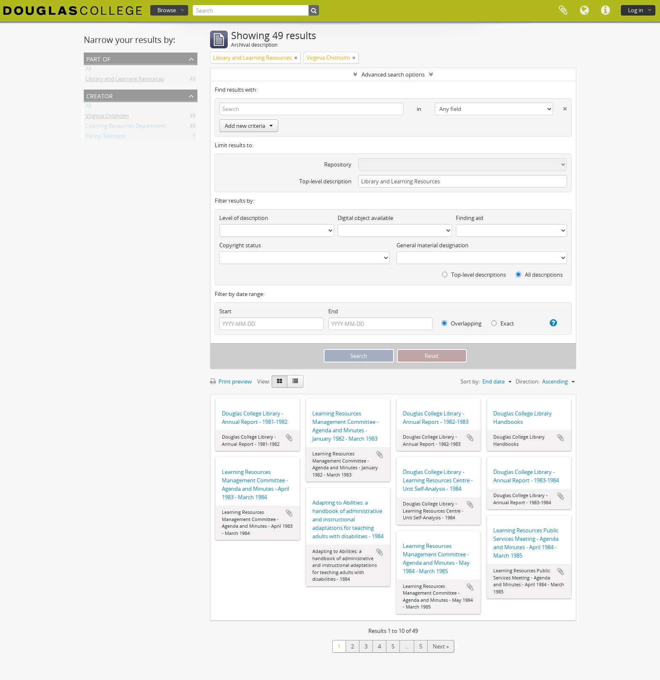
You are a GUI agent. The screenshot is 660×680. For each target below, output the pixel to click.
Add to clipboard (289, 438)
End (333, 311)
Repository (337, 164)
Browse (166, 10)
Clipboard (563, 10)
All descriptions (539, 274)
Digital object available (365, 218)
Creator (99, 95)
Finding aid (469, 218)
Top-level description (325, 181)
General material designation (432, 245)
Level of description (243, 218)
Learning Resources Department (125, 127)
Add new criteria (249, 126)
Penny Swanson (105, 137)
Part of (98, 58)
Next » (441, 646)
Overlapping (462, 323)
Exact (502, 323)
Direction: (528, 381)
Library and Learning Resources (124, 80)
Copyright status (240, 245)
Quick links (605, 10)
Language (584, 10)
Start (225, 311)
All (88, 70)
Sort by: (470, 381)
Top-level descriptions (474, 274)
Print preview (231, 381)
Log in (635, 10)
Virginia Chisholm (107, 117)
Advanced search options (393, 74)
